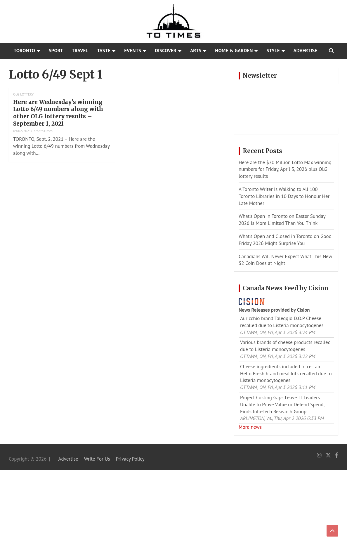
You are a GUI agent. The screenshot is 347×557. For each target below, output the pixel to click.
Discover (165, 50)
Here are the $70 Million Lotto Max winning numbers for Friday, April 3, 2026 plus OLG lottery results (285, 169)
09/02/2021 (22, 131)
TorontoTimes (42, 131)
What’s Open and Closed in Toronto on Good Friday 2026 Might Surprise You (285, 240)
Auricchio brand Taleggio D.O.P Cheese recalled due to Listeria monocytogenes (282, 322)
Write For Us (97, 459)
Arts (195, 50)
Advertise (305, 50)
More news (250, 427)
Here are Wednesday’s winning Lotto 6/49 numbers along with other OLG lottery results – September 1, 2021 (58, 112)
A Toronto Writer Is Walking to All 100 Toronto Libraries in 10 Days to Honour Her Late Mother (284, 196)
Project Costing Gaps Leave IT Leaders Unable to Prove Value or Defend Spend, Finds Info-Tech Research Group (282, 404)
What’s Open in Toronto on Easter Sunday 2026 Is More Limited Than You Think (282, 219)
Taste (103, 50)
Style (273, 50)
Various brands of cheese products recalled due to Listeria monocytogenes (285, 346)
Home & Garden (234, 50)
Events (132, 50)
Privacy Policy (130, 459)
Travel (80, 50)
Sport (56, 50)
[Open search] (331, 51)
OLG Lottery (23, 94)
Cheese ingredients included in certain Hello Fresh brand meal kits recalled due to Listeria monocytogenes (286, 373)
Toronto (24, 50)
